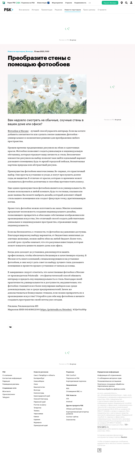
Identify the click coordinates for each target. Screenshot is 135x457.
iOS (67, 398)
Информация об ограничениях (109, 375)
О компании (7, 375)
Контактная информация (12, 378)
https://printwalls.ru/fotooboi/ (56, 310)
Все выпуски (24, 9)
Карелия (37, 419)
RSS (67, 388)
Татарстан (37, 407)
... (90, 2)
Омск (36, 384)
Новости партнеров (72, 9)
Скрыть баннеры (110, 3)
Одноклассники (8, 394)
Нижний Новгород (41, 398)
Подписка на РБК (28, 3)
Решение (58, 9)
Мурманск (38, 422)
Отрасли (68, 3)
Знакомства (70, 419)
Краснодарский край (42, 395)
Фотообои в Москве (18, 131)
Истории (35, 9)
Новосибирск (39, 381)
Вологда (29, 51)
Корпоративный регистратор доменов (77, 412)
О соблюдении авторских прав (109, 378)
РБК (7, 10)
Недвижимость (80, 3)
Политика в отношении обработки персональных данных (110, 385)
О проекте (102, 9)
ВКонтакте (6, 391)
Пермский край (40, 401)
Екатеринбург (39, 378)
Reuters (124, 437)
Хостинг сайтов (72, 416)
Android (69, 401)
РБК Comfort (71, 375)
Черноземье (38, 413)
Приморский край (41, 425)
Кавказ (36, 416)
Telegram (5, 397)
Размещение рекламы (10, 384)
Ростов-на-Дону (40, 404)
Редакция (6, 381)
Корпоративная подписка (76, 381)
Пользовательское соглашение (109, 381)
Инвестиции (43, 3)
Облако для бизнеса (74, 408)
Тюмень (36, 410)
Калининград (39, 392)
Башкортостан (39, 387)
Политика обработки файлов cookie (111, 389)
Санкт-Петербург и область (44, 375)
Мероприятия (57, 3)
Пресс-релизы (89, 9)
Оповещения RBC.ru (74, 391)
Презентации (46, 9)
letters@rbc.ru (103, 426)
